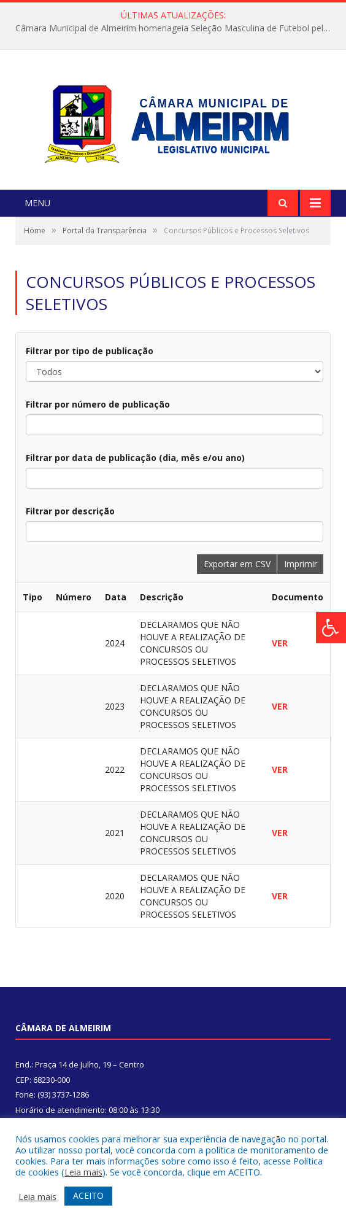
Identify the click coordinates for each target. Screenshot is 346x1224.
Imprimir (300, 564)
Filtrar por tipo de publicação (89, 351)
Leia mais (83, 1172)
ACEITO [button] (88, 1195)
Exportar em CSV (237, 564)
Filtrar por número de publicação (98, 404)
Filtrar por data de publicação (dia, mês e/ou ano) (135, 457)
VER (280, 643)
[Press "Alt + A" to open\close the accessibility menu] (331, 627)
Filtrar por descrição (70, 511)
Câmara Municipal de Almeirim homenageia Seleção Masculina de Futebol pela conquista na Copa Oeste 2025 (176, 28)
